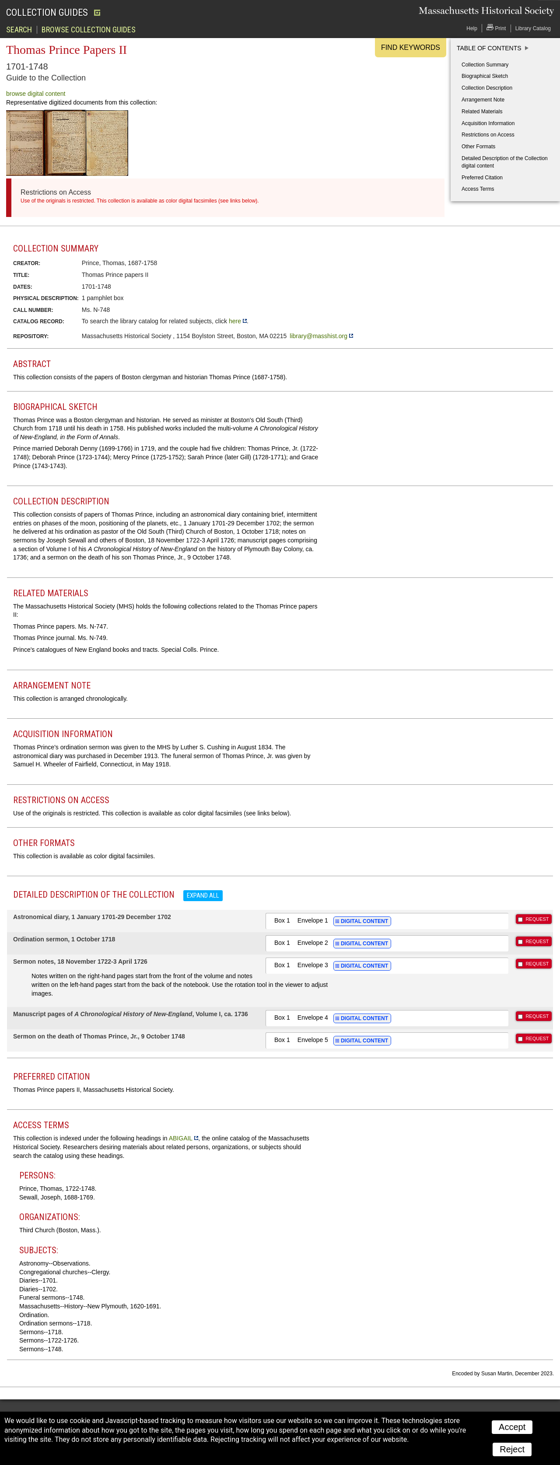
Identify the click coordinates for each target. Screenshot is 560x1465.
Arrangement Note (483, 100)
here (235, 321)
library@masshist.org (318, 335)
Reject (512, 1449)
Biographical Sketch (485, 76)
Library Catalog (533, 28)
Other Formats (478, 146)
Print (496, 27)
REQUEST (537, 919)
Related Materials (482, 111)
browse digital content (35, 93)
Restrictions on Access (488, 135)
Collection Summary (485, 65)
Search (19, 30)
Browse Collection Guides (89, 30)
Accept (512, 1427)
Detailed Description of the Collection (505, 162)
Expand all (203, 895)
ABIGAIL (180, 1138)
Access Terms (478, 189)
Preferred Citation (482, 178)
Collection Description (487, 88)
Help (471, 28)
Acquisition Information (488, 123)
